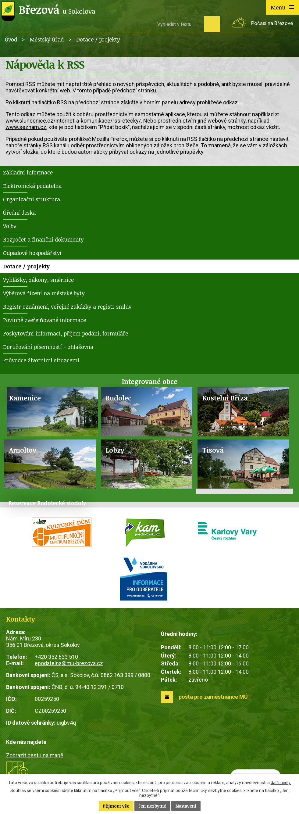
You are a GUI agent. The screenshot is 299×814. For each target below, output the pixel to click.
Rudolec (118, 397)
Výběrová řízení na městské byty (44, 293)
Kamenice (25, 397)
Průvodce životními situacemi (41, 360)
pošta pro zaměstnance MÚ (213, 697)
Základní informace (28, 172)
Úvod (11, 39)
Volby (9, 226)
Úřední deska (19, 212)
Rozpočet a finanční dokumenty (43, 239)
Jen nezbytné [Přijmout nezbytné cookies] (152, 806)
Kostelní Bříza (225, 397)
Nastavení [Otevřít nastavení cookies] (186, 806)
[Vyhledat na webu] (178, 24)
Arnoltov (22, 450)
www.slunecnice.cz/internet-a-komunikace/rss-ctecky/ (73, 120)
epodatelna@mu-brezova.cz (69, 663)
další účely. (281, 782)
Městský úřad (47, 39)
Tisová (213, 450)
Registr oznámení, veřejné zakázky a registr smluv (67, 306)
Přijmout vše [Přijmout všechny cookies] (116, 806)
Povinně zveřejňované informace (44, 320)
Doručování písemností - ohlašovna (48, 346)
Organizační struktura (31, 199)
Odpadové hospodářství (32, 252)
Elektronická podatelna (32, 185)
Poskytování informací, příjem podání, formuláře (65, 333)
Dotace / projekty (26, 266)
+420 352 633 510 (56, 657)
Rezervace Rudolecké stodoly (47, 503)
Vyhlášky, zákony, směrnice (38, 279)
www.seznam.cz (25, 127)
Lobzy (115, 450)
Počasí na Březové (272, 23)
